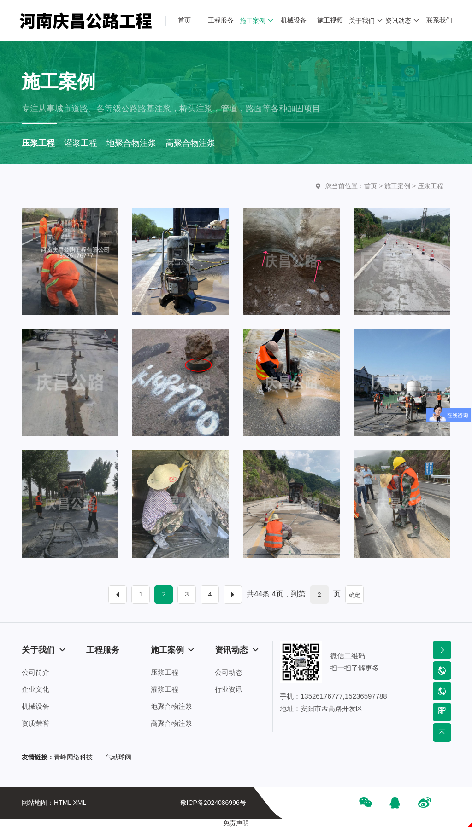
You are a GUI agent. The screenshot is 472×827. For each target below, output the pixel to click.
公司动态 (228, 672)
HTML (62, 802)
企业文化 (35, 689)
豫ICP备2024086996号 (213, 802)
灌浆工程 (164, 689)
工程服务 (102, 649)
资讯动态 (237, 649)
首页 (370, 186)
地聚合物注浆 (171, 706)
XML (79, 802)
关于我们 (44, 649)
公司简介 (35, 672)
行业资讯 (228, 689)
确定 (354, 595)
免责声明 (236, 823)
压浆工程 (430, 186)
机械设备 (35, 706)
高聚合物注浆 (171, 723)
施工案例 (397, 186)
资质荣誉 (35, 723)
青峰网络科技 (73, 757)
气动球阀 (118, 757)
